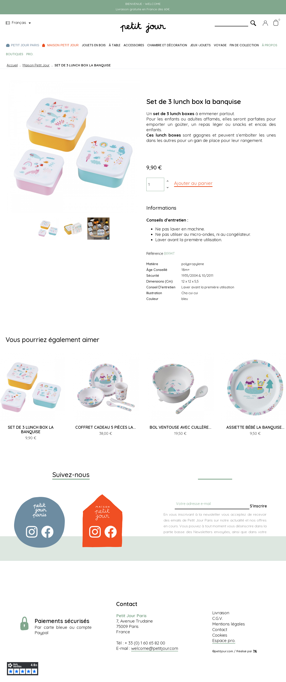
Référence (154, 253)
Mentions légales (228, 624)
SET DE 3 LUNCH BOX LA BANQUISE (31, 429)
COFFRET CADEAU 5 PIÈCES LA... (105, 427)
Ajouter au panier (193, 183)
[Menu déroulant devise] (19, 23)
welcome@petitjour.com (154, 648)
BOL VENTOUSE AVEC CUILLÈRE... (180, 427)
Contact (219, 629)
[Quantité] (155, 184)
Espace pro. (223, 640)
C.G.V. (217, 618)
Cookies (219, 635)
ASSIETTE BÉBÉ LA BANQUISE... (255, 427)
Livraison (220, 612)
